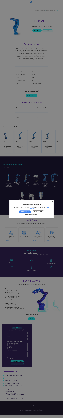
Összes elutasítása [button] (38, 211)
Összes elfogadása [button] (24, 211)
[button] (31, 214)
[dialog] (31, 209)
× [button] (52, 201)
